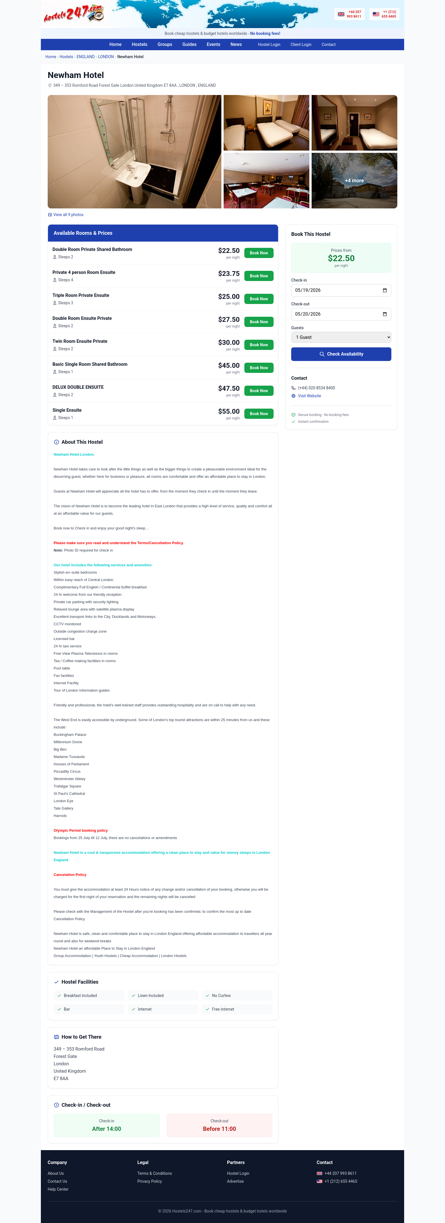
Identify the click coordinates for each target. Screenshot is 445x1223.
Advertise (235, 1181)
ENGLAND (86, 56)
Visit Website (306, 396)
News (236, 44)
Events (214, 44)
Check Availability (341, 354)
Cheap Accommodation (139, 956)
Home (115, 44)
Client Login (301, 44)
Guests (297, 328)
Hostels (139, 44)
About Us (56, 1173)
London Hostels (173, 956)
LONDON (106, 56)
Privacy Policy (149, 1181)
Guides (189, 44)
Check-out (300, 304)
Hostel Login (269, 44)
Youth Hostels (105, 956)
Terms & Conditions (154, 1173)
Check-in (299, 280)
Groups (165, 44)
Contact (329, 44)
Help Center (58, 1189)
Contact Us (57, 1181)
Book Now (259, 253)
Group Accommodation (72, 956)
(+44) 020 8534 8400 (313, 388)
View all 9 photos (65, 214)
